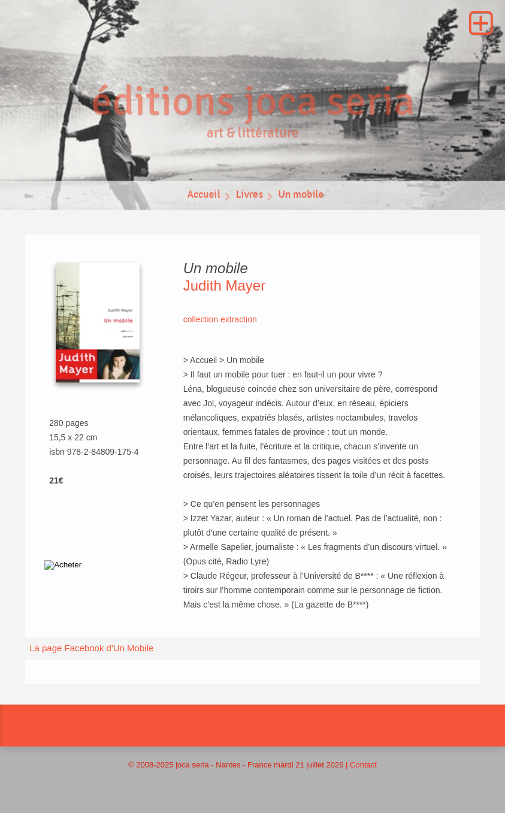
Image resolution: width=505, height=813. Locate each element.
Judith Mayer (224, 285)
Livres (249, 197)
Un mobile (302, 197)
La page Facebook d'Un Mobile (91, 648)
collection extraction (220, 319)
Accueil (203, 197)
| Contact (361, 764)
